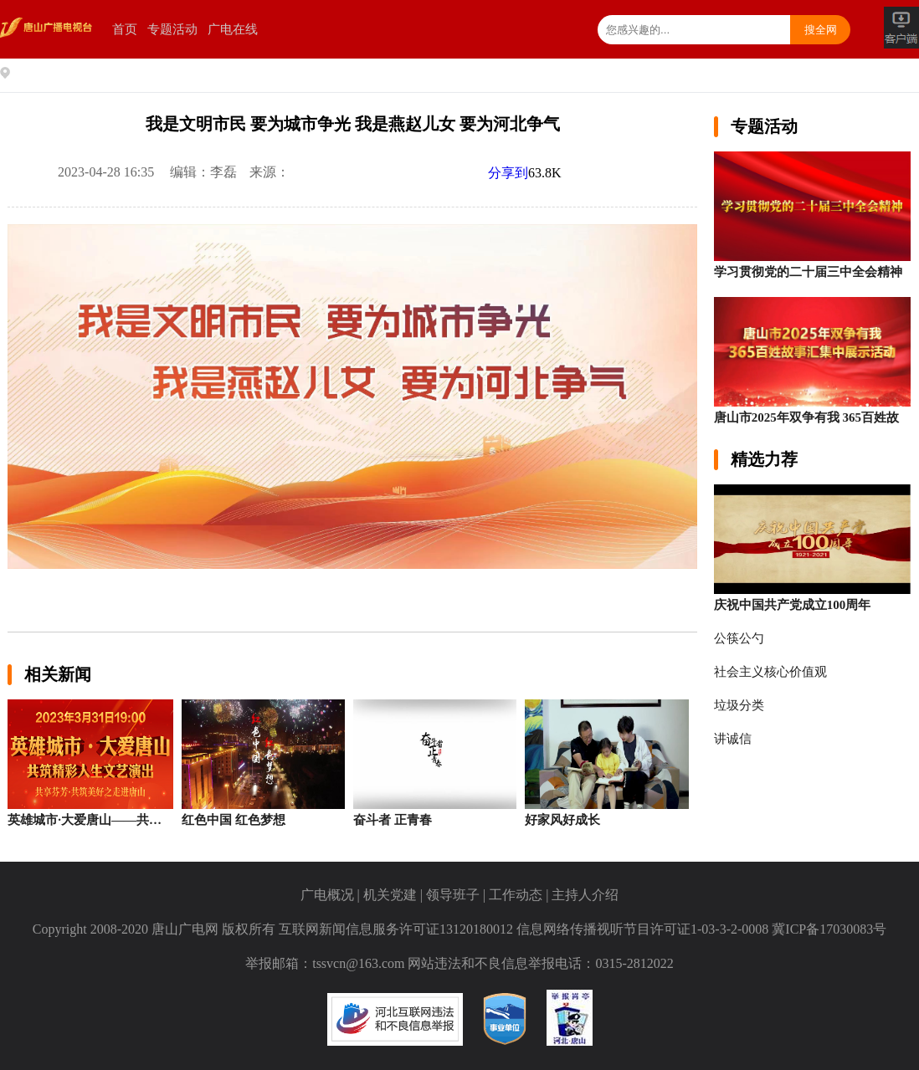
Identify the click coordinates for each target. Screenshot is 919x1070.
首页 (124, 29)
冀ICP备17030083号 (829, 929)
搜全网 (820, 29)
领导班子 (453, 895)
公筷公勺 (739, 638)
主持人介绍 (585, 895)
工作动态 (515, 895)
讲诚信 (733, 738)
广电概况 (327, 895)
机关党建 (390, 895)
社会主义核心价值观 (770, 671)
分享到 (508, 173)
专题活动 (172, 29)
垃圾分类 (739, 705)
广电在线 (233, 29)
